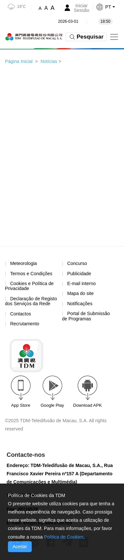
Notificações (79, 303)
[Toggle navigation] (114, 37)
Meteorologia (23, 263)
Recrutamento (24, 323)
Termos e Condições (31, 273)
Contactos (20, 313)
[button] (110, 7)
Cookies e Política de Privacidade (29, 286)
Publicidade (79, 273)
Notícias (48, 61)
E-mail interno (81, 283)
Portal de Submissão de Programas (86, 316)
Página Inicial (18, 61)
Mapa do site (80, 293)
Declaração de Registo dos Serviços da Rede (31, 301)
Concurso (77, 263)
